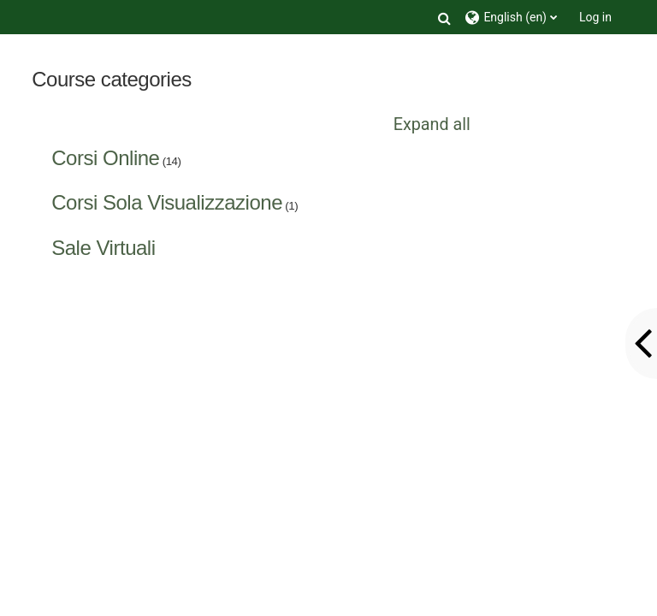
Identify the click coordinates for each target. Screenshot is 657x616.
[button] (444, 17)
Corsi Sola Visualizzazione (166, 202)
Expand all (432, 124)
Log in (595, 17)
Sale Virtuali (103, 247)
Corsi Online (105, 157)
